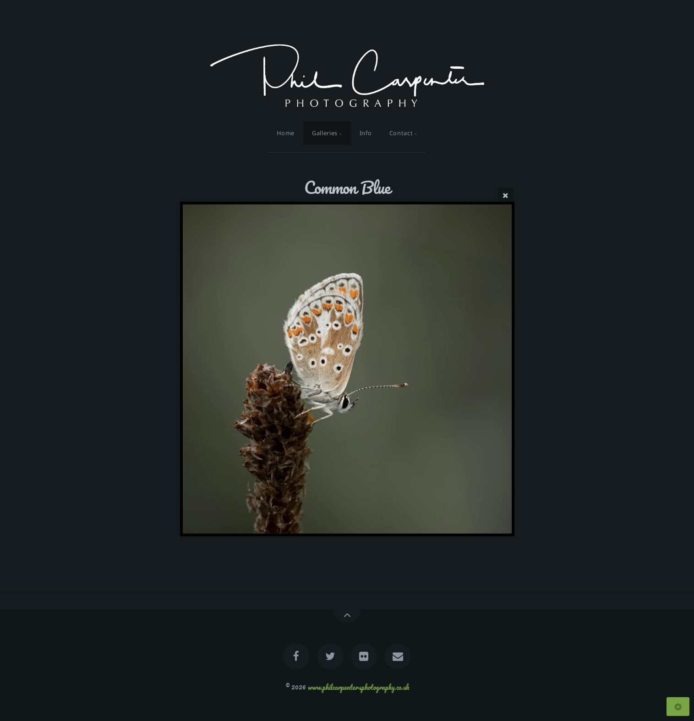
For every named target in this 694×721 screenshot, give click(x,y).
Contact (401, 133)
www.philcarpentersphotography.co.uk (358, 687)
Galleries (325, 133)
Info (366, 133)
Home (286, 133)
